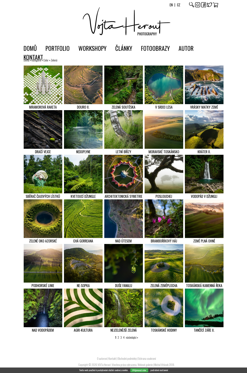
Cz (178, 4)
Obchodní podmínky (127, 359)
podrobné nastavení (159, 370)
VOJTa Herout (104, 365)
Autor (186, 48)
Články (123, 48)
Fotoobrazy (155, 48)
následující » (132, 337)
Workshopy (92, 48)
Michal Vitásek (161, 365)
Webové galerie (145, 365)
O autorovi (102, 359)
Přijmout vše (139, 370)
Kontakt (33, 57)
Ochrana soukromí (147, 359)
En (171, 4)
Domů (30, 48)
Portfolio (57, 48)
